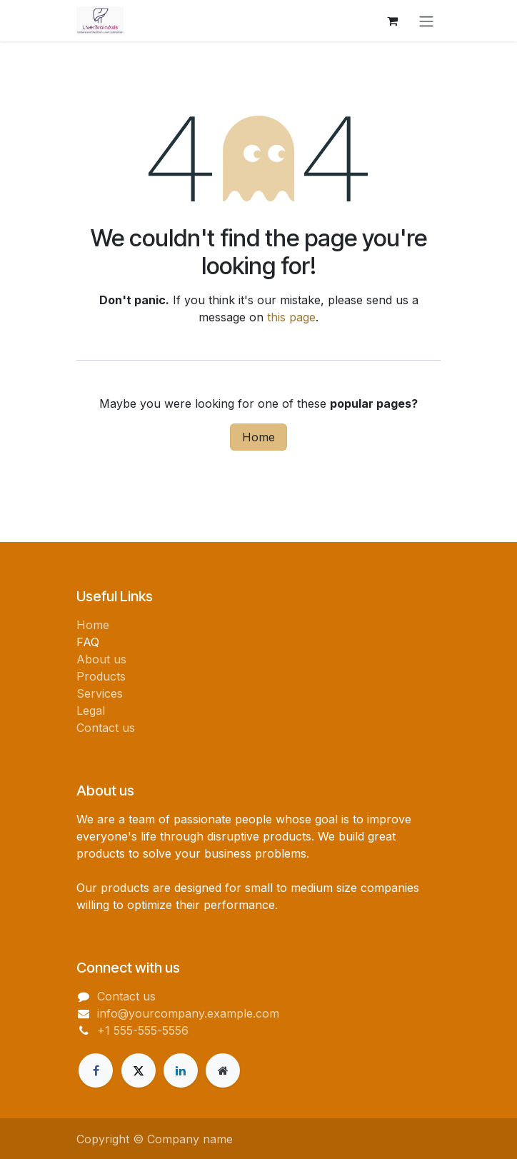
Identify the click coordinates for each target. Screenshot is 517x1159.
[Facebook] (96, 1070)
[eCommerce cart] (392, 20)
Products (101, 676)
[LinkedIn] (181, 1070)
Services (99, 693)
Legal (90, 710)
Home (258, 437)
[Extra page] (223, 1070)
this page (291, 317)
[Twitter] (138, 1070)
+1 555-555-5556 (143, 1030)
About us (101, 659)
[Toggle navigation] (426, 21)
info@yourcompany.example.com (188, 1013)
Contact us (105, 728)
